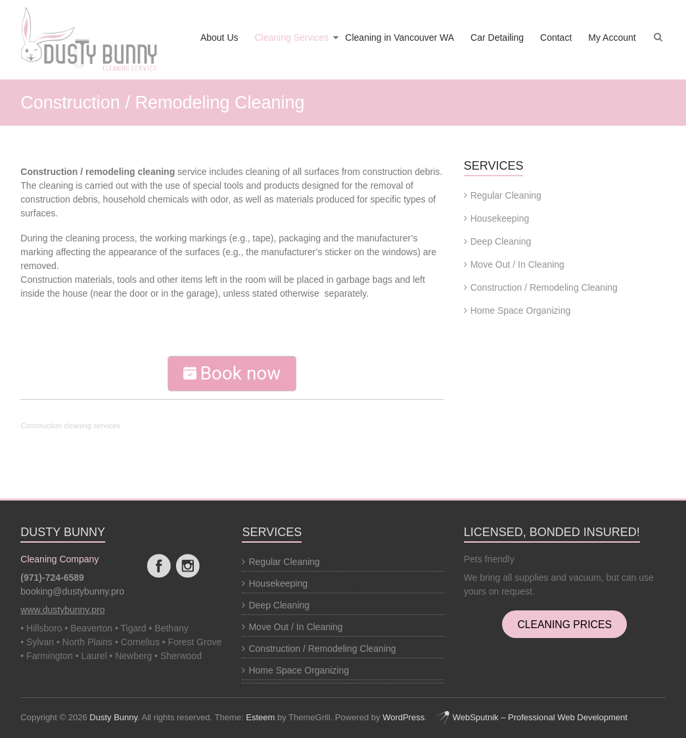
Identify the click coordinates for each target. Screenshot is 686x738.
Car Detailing (497, 37)
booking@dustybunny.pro (72, 591)
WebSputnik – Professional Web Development (532, 717)
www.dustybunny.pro (62, 609)
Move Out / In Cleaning (517, 264)
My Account (611, 37)
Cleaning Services (292, 37)
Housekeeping (500, 218)
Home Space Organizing (520, 310)
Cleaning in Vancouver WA (399, 37)
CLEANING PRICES (564, 623)
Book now (232, 373)
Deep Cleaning (501, 241)
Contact (556, 37)
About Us (219, 37)
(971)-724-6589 (52, 577)
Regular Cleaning (505, 195)
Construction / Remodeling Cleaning (544, 287)
